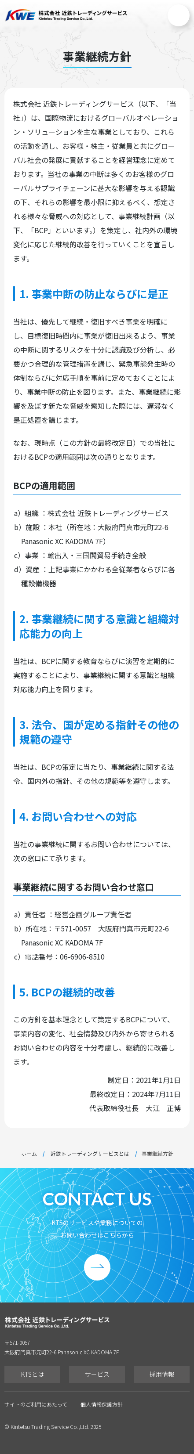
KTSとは (32, 1374)
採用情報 (162, 1374)
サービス (97, 1374)
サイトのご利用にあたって (35, 1404)
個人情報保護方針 (102, 1404)
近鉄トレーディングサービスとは (90, 1153)
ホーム (29, 1153)
